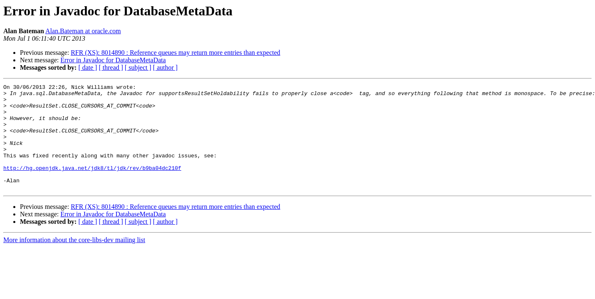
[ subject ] (138, 67)
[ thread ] (111, 67)
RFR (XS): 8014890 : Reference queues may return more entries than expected (175, 52)
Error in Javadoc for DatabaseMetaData (113, 60)
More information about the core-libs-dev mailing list (74, 261)
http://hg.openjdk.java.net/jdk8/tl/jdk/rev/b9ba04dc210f (92, 185)
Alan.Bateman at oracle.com (83, 30)
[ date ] (87, 67)
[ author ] (165, 67)
